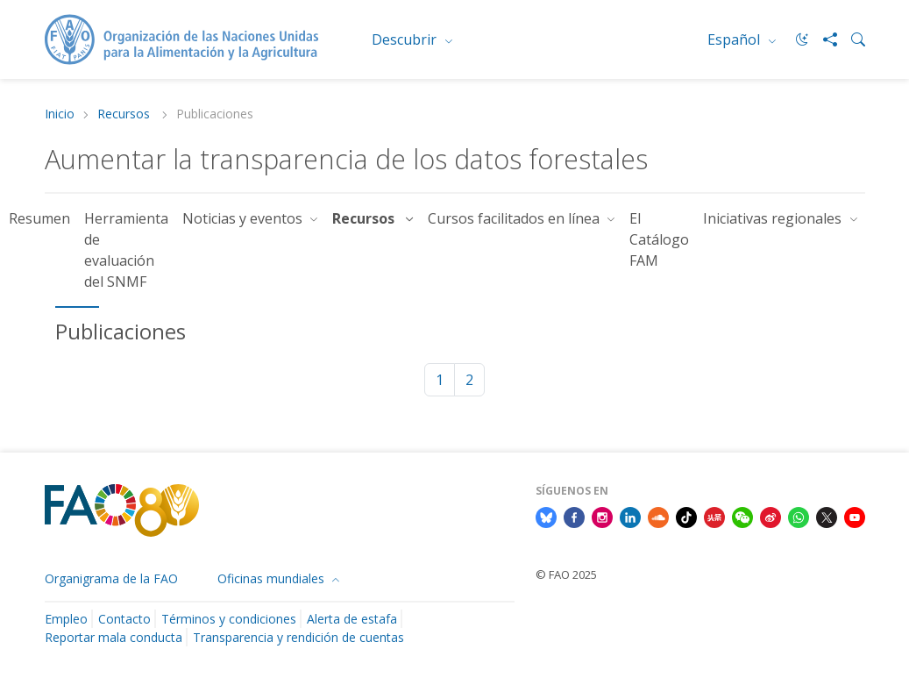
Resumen (39, 218)
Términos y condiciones (228, 618)
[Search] (851, 39)
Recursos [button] (366, 218)
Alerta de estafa (352, 618)
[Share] (823, 39)
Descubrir (406, 39)
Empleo (66, 618)
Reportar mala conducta (113, 637)
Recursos (125, 114)
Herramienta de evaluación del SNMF (126, 250)
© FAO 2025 (566, 574)
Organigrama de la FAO (111, 578)
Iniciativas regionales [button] (774, 218)
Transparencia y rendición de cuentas (298, 637)
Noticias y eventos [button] (244, 218)
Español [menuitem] (735, 39)
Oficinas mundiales (272, 578)
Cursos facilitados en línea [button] (515, 218)
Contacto (124, 618)
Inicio (60, 114)
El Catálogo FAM (659, 239)
